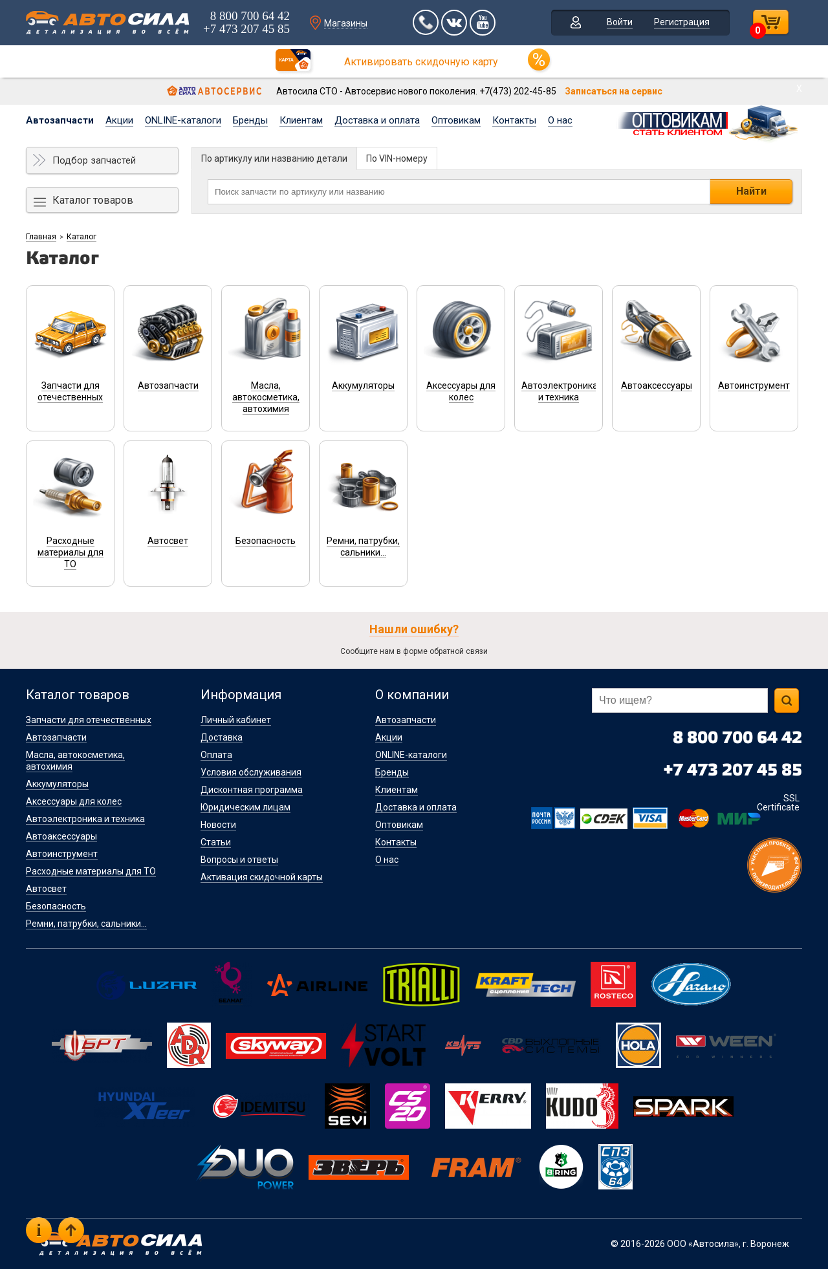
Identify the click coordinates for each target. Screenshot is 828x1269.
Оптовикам (456, 120)
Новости (218, 824)
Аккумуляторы (57, 784)
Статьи (216, 842)
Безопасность (56, 906)
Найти (751, 191)
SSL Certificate (778, 803)
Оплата (216, 755)
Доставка (222, 737)
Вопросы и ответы (239, 859)
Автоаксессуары (61, 836)
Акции (119, 120)
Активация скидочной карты (262, 877)
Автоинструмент (62, 854)
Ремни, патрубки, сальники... (86, 923)
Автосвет (46, 889)
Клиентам (301, 120)
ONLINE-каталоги (183, 120)
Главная (41, 236)
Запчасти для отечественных (88, 720)
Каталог (81, 236)
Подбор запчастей (94, 160)
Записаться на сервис (613, 91)
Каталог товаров (92, 200)
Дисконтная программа (252, 790)
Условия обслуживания (251, 772)
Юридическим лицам (245, 807)
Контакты (514, 120)
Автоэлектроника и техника (85, 819)
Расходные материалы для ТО (91, 871)
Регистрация (682, 22)
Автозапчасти (60, 120)
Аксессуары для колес (74, 801)
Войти (620, 22)
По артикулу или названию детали (274, 158)
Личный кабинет (236, 720)
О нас (560, 120)
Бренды (250, 120)
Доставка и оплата (377, 120)
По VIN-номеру (397, 158)
